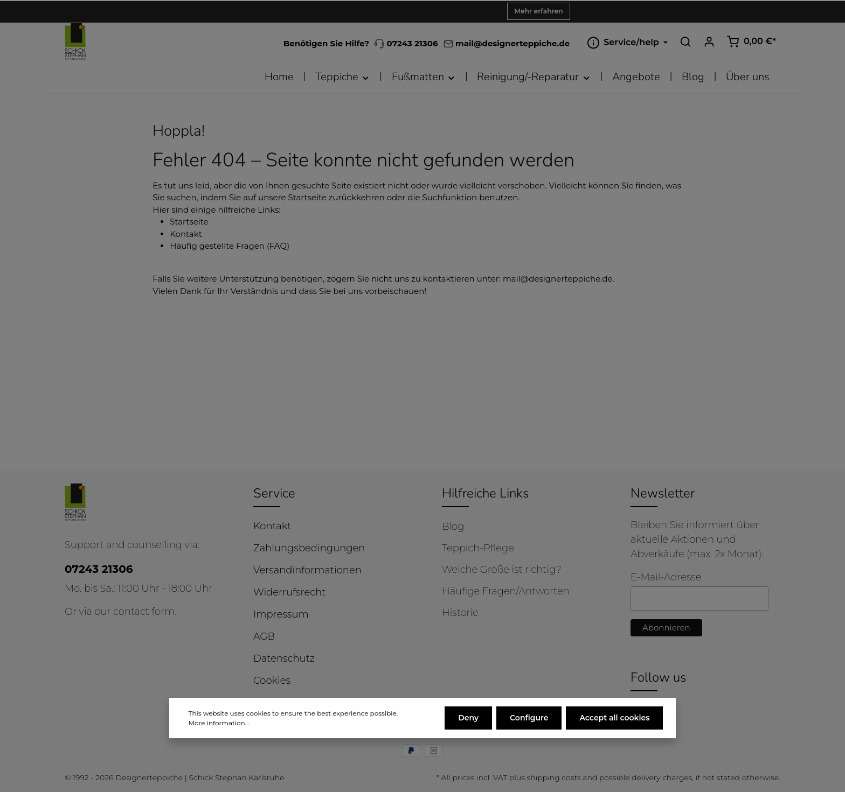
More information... (219, 725)
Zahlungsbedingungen (309, 548)
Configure (529, 720)
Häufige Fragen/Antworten (506, 591)
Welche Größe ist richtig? (502, 570)
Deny (468, 720)
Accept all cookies (614, 720)
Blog (453, 526)
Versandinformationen (307, 570)
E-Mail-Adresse (666, 577)
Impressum (281, 614)
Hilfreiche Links (485, 493)
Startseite (189, 221)
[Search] (685, 41)
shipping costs (553, 777)
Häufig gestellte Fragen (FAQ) (229, 246)
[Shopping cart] (751, 41)
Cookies (271, 680)
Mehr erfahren (538, 11)
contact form (144, 612)
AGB (264, 636)
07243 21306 (406, 43)
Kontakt (186, 234)
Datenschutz (284, 658)
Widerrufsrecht (289, 592)
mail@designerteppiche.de (558, 279)
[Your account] (709, 41)
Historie (460, 613)
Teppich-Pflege (478, 548)
